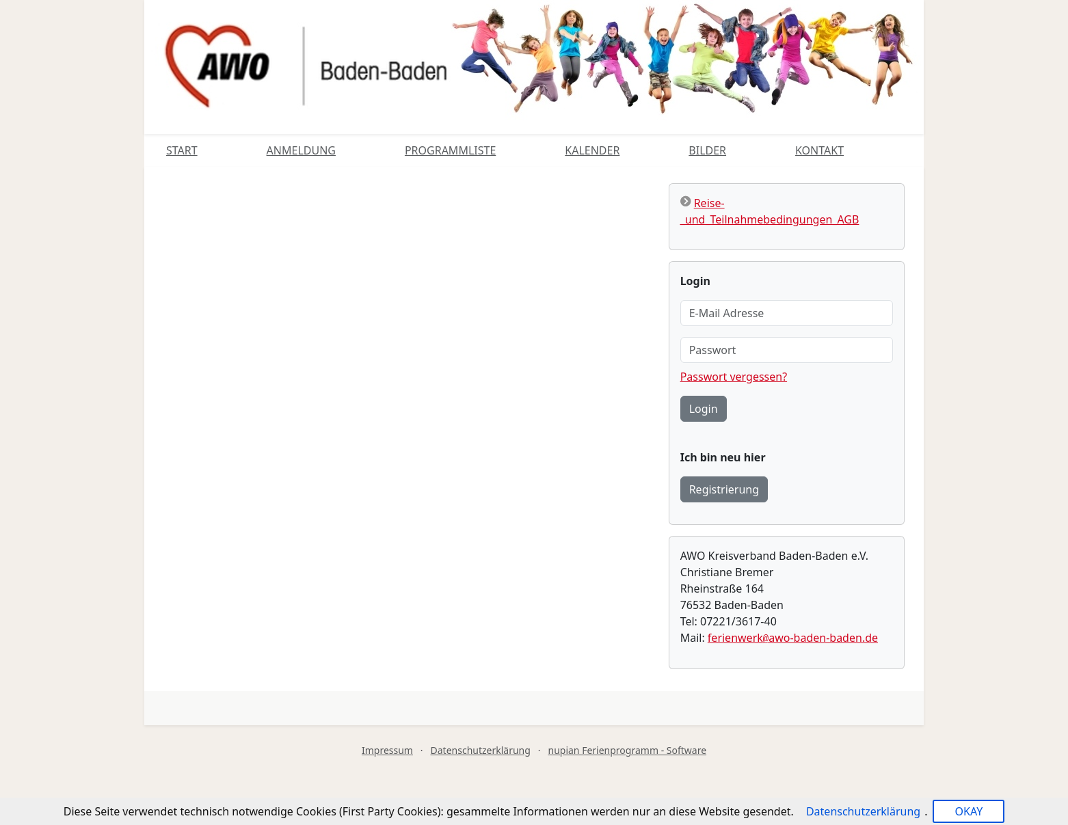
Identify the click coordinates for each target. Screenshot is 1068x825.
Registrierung (724, 489)
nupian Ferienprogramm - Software (627, 750)
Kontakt (819, 150)
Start (182, 150)
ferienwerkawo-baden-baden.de (793, 637)
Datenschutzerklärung (481, 750)
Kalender (592, 150)
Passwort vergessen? (733, 376)
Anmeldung (301, 150)
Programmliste (450, 150)
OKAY (968, 811)
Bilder (707, 150)
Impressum (387, 750)
